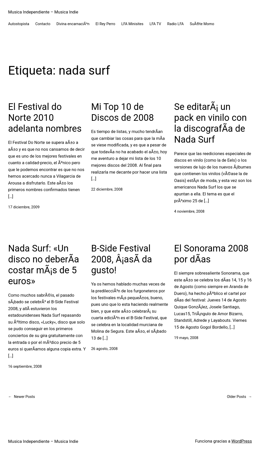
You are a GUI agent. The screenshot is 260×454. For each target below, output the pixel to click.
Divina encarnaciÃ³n (72, 24)
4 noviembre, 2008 (189, 211)
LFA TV (155, 24)
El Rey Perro (105, 24)
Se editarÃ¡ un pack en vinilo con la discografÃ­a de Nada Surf (210, 123)
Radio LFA (175, 24)
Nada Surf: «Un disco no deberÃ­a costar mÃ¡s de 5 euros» (43, 265)
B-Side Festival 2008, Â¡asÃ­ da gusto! (121, 259)
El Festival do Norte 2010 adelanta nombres (45, 118)
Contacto (42, 24)
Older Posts (239, 397)
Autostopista (18, 24)
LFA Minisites (132, 24)
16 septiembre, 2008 (25, 366)
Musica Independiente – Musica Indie (43, 12)
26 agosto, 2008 (104, 348)
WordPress (241, 441)
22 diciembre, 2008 (107, 189)
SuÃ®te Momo (202, 24)
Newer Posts (21, 397)
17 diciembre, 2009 (24, 207)
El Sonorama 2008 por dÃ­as (211, 254)
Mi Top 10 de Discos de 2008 (122, 112)
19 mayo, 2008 (186, 337)
